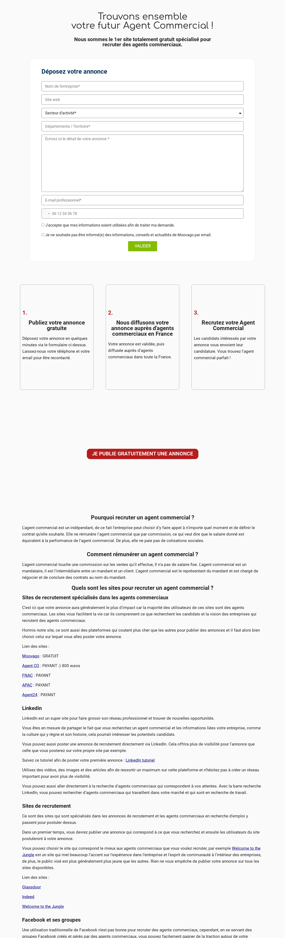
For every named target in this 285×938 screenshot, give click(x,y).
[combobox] (46, 213)
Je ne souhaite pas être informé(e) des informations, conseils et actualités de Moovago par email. (128, 235)
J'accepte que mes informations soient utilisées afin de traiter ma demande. (110, 225)
